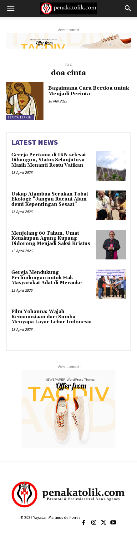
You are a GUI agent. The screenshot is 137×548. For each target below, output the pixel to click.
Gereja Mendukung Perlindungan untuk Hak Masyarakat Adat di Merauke (46, 277)
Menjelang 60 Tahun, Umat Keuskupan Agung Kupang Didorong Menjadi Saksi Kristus (50, 238)
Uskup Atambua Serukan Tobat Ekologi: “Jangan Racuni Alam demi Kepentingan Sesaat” (49, 199)
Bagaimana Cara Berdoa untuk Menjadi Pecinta (88, 91)
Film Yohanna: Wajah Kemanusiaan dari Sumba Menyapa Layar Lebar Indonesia (51, 317)
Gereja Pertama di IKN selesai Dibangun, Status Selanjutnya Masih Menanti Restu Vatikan (48, 160)
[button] (11, 8)
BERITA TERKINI (20, 117)
